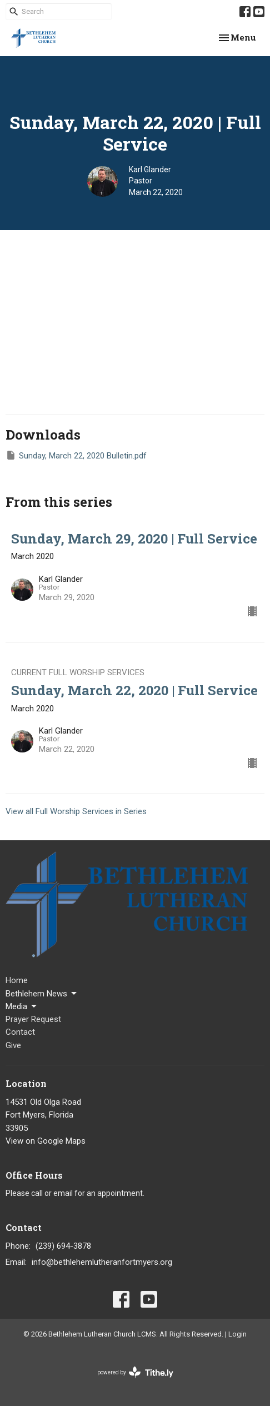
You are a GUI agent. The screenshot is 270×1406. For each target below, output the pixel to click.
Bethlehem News (42, 993)
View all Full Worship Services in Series (76, 811)
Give (13, 1045)
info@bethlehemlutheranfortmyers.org (102, 1262)
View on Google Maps (46, 1141)
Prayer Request (33, 1019)
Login (237, 1334)
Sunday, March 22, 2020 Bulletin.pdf (76, 455)
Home (17, 980)
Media (22, 1006)
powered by (135, 1372)
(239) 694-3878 (63, 1246)
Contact (20, 1032)
